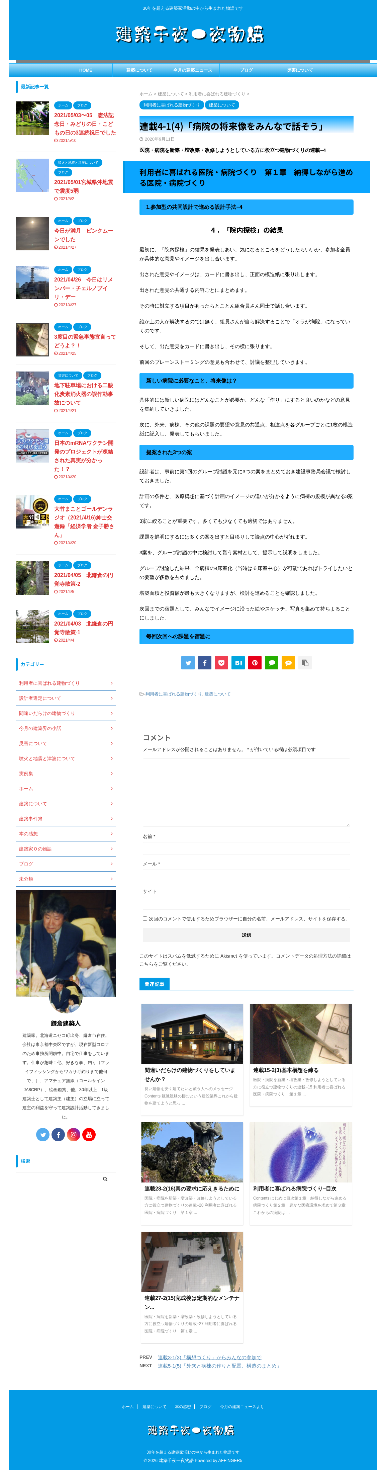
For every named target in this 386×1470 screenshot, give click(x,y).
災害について (300, 70)
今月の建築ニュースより (242, 1406)
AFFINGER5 (230, 1460)
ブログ (246, 70)
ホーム (128, 1406)
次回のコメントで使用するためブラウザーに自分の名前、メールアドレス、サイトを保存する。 (249, 918)
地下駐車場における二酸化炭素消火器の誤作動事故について (83, 394)
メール (151, 864)
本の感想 (183, 1406)
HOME (85, 70)
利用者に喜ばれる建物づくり (174, 694)
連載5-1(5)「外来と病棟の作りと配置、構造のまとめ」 (220, 1366)
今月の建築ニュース (192, 70)
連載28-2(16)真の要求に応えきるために (191, 1189)
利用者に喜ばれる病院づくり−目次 (294, 1189)
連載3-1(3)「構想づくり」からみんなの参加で (210, 1357)
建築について (139, 70)
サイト (150, 891)
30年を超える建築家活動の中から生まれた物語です (193, 1452)
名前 (149, 836)
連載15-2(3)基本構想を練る (286, 1070)
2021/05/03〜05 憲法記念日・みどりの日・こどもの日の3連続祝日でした (85, 124)
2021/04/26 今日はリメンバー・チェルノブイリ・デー (83, 288)
